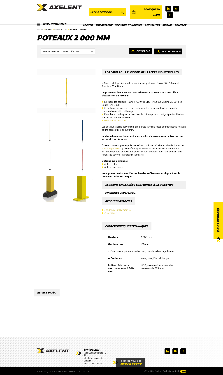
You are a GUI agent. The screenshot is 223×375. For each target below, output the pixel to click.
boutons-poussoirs (111, 148)
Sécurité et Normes (128, 25)
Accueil (88, 25)
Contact (180, 25)
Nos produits (52, 24)
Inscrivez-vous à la (129, 362)
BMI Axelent (104, 25)
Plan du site (84, 371)
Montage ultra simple (115, 120)
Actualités (152, 25)
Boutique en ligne (146, 12)
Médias (167, 25)
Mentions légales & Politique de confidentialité (56, 371)
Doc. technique (171, 51)
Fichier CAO (143, 51)
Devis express (218, 220)
